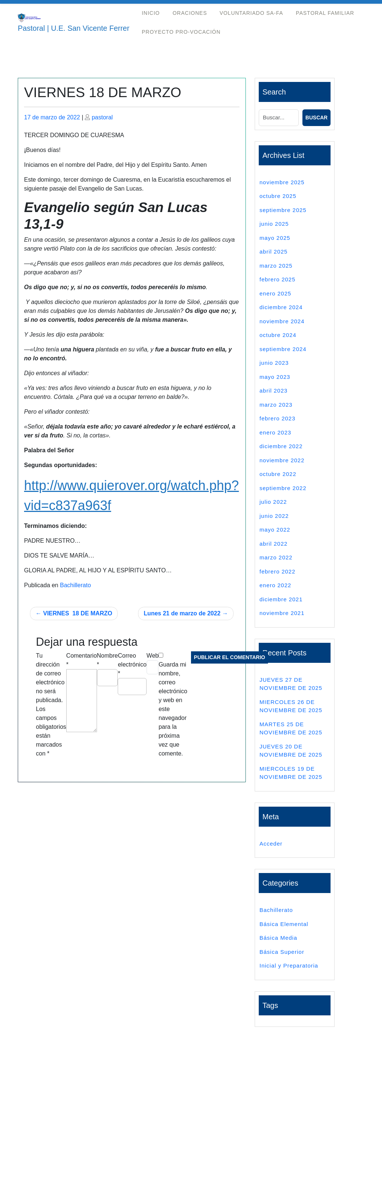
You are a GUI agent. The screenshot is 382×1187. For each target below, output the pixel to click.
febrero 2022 (277, 571)
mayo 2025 (274, 238)
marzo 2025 (275, 265)
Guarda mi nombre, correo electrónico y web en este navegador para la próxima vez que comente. (172, 709)
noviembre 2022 (282, 460)
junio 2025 (274, 224)
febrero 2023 (277, 418)
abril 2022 (273, 543)
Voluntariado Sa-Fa (251, 13)
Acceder (270, 843)
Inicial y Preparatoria (288, 965)
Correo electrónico (132, 664)
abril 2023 (273, 390)
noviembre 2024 (282, 321)
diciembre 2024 (281, 307)
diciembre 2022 (281, 446)
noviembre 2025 (282, 182)
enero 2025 (275, 293)
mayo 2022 (274, 529)
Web (153, 655)
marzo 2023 (275, 404)
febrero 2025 (277, 279)
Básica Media (278, 938)
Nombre (107, 660)
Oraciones (189, 13)
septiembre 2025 (282, 210)
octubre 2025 (277, 196)
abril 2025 (273, 251)
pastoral (102, 117)
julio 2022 (273, 502)
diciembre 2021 (281, 599)
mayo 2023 (274, 377)
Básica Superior (281, 952)
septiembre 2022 (282, 488)
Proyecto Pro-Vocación (181, 32)
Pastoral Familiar (325, 13)
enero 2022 (275, 585)
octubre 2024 (277, 335)
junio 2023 (274, 363)
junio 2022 (274, 516)
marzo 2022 (275, 557)
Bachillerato (75, 585)
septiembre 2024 (282, 349)
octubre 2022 (277, 474)
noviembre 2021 (282, 613)
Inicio (151, 13)
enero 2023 (275, 432)
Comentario (81, 660)
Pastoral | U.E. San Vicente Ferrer (74, 28)
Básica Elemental (283, 924)
